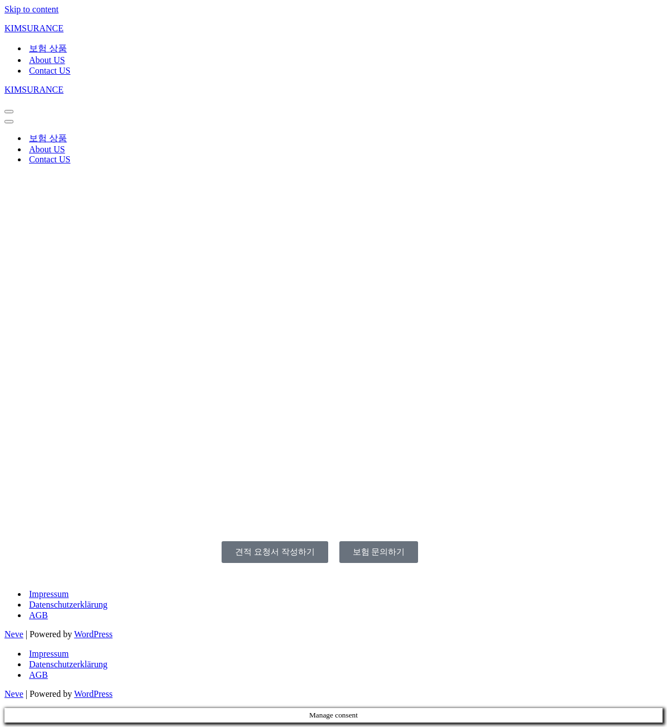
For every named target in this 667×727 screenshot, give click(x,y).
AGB (38, 615)
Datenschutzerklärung (68, 604)
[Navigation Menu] (8, 111)
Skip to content (31, 9)
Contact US (49, 70)
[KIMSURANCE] (333, 28)
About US (47, 60)
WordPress (93, 634)
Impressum (49, 594)
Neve (13, 634)
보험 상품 (48, 48)
